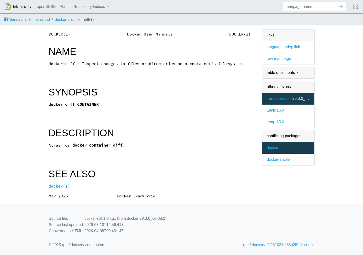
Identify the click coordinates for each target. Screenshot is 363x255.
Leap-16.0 (275, 110)
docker (60, 20)
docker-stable (278, 159)
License (307, 245)
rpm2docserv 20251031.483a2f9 (270, 245)
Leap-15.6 (275, 122)
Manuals (13, 20)
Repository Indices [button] (90, 7)
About (65, 7)
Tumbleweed (39, 20)
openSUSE (46, 7)
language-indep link (283, 47)
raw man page (279, 59)
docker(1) (59, 186)
